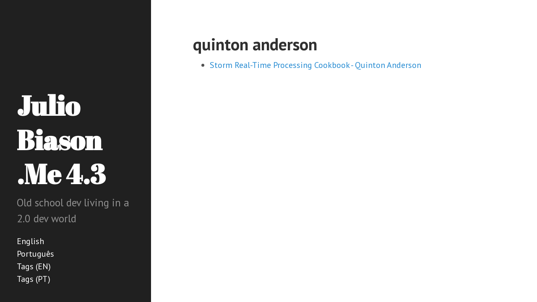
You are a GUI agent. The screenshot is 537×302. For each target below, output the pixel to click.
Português (35, 253)
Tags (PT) (33, 278)
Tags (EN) (34, 266)
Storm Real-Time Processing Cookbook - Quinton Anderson (315, 65)
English (30, 241)
